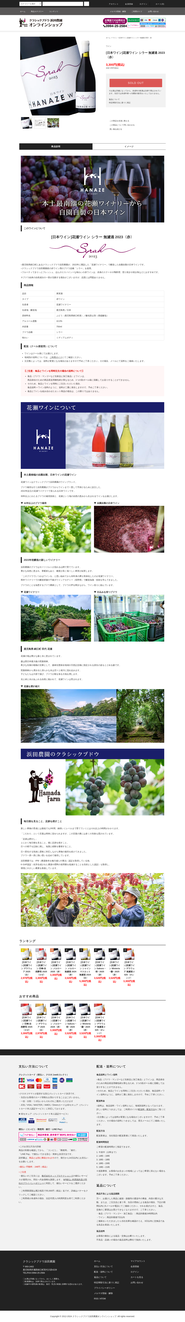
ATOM (103, 1298)
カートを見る (137, 1277)
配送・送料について (103, 1272)
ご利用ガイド (135, 11)
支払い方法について (103, 1266)
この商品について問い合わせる (120, 125)
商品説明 (56, 146)
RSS (96, 1298)
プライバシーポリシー (104, 1288)
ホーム (22, 11)
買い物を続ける (114, 129)
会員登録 (127, 4)
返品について (114, 99)
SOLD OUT (136, 82)
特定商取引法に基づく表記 (119, 103)
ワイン (115, 38)
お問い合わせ (151, 11)
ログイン (141, 4)
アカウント (112, 4)
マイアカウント (138, 1261)
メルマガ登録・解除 (116, 11)
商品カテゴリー (35, 11)
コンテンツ (52, 11)
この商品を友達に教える (117, 121)
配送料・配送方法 (146, 1109)
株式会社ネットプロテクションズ (57, 1176)
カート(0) (158, 4)
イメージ (129, 146)
